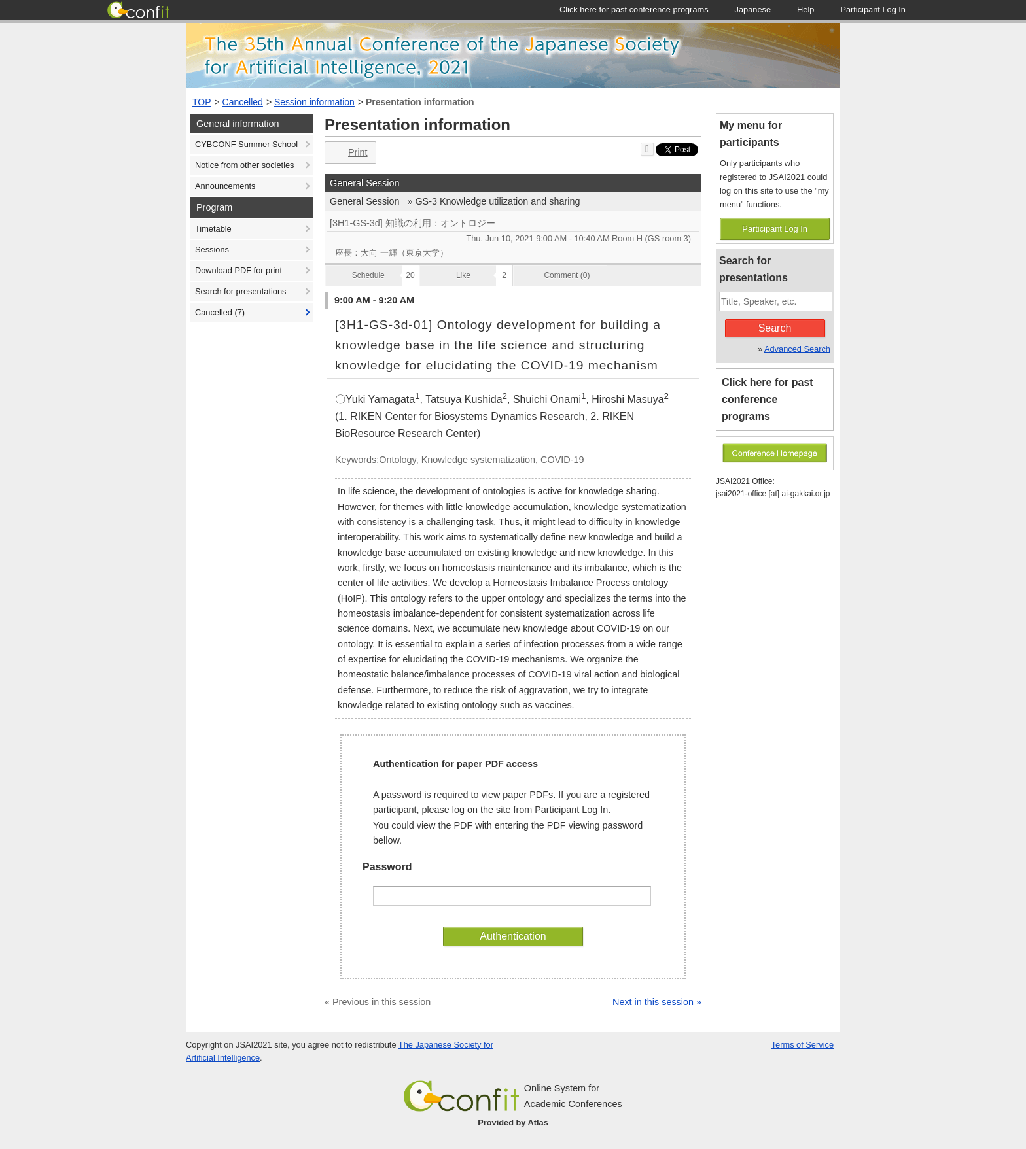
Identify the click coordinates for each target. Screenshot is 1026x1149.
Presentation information (420, 102)
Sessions (212, 249)
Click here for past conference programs (767, 399)
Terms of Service (802, 1045)
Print (349, 153)
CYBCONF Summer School (246, 144)
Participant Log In (774, 228)
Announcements (225, 186)
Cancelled (242, 102)
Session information (314, 102)
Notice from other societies (244, 165)
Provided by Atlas (513, 1122)
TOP (201, 102)
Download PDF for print (238, 270)
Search (775, 328)
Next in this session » (656, 1002)
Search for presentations (240, 291)
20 (410, 275)
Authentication (513, 936)
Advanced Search (797, 349)
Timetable (213, 228)
